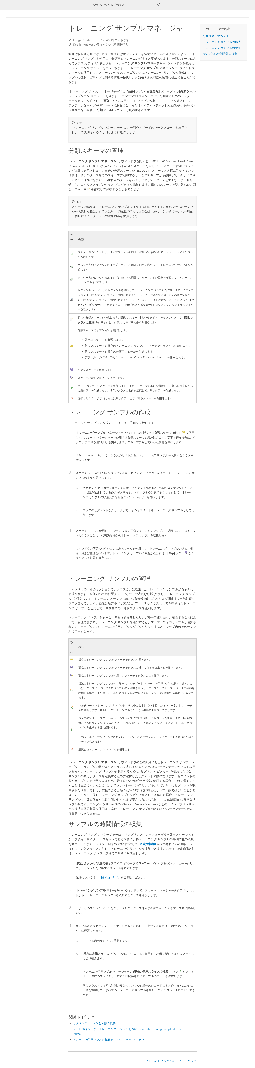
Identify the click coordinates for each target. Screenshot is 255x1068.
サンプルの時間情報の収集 (220, 53)
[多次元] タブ (109, 877)
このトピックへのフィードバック (174, 1061)
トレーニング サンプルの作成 (222, 42)
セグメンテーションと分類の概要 (94, 1023)
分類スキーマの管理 (216, 36)
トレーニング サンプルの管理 (222, 48)
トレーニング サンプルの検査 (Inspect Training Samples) (109, 1039)
